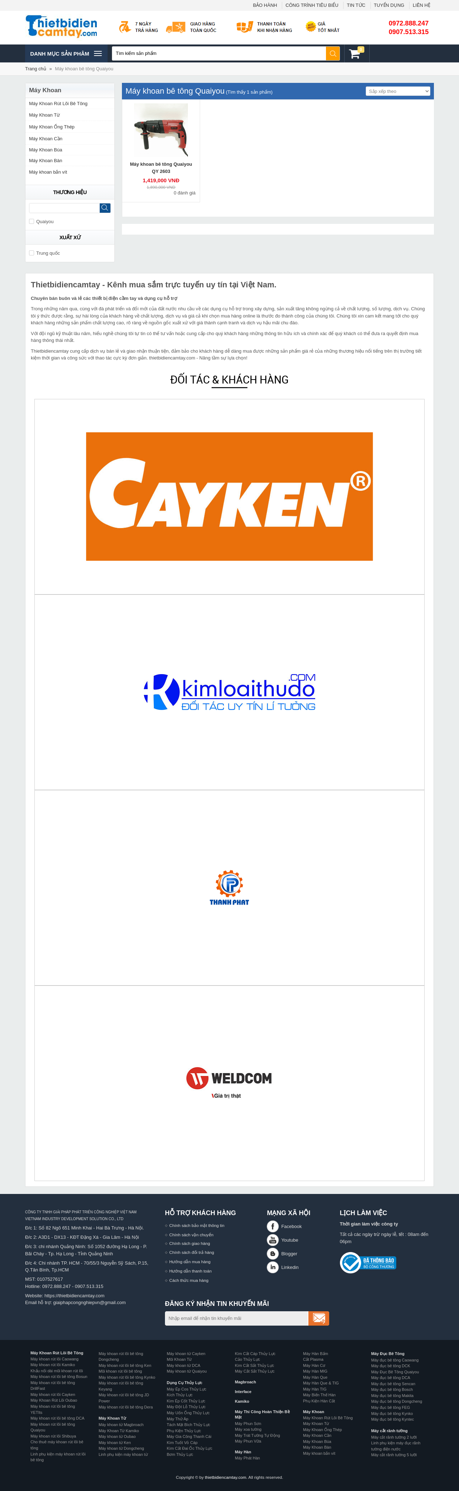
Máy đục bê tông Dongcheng (396, 1401)
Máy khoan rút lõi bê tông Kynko (127, 1377)
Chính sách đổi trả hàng (191, 1252)
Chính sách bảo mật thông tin (196, 1225)
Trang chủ (35, 68)
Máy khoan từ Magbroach (121, 1424)
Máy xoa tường (248, 1429)
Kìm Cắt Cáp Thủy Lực (255, 1353)
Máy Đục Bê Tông (387, 1353)
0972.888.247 (409, 23)
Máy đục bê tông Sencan (393, 1384)
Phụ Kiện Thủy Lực (184, 1431)
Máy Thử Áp (177, 1419)
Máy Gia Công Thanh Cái (189, 1436)
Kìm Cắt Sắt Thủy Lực (254, 1365)
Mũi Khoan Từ (179, 1359)
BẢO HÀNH (265, 5)
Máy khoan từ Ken (115, 1442)
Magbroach (245, 1382)
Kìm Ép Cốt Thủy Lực (186, 1401)
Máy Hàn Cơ (314, 1365)
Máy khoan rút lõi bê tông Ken (125, 1365)
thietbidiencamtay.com (225, 1477)
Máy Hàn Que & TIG (321, 1383)
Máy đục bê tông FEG (390, 1407)
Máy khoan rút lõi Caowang (54, 1359)
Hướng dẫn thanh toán (190, 1271)
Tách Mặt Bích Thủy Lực (188, 1424)
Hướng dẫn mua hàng (189, 1261)
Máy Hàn (243, 1452)
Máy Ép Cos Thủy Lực (186, 1389)
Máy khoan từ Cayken (186, 1353)
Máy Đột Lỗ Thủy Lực (186, 1407)
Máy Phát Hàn (247, 1458)
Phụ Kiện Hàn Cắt (319, 1401)
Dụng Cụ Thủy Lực (184, 1383)
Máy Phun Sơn (248, 1423)
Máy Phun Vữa (248, 1441)
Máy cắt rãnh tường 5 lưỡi (394, 1455)
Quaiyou (41, 221)
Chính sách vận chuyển (191, 1234)
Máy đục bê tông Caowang (394, 1360)
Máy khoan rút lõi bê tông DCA (57, 1418)
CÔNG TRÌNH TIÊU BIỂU (311, 5)
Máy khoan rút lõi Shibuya (53, 1436)
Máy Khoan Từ (44, 115)
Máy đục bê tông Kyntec (392, 1419)
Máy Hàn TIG (314, 1389)
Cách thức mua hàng (188, 1280)
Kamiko (242, 1401)
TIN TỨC (356, 5)
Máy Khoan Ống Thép (52, 127)
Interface (243, 1391)
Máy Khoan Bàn (45, 160)
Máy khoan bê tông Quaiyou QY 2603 (161, 167)
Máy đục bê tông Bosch (392, 1389)
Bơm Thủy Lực (180, 1454)
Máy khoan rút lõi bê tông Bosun (58, 1376)
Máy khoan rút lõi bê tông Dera (126, 1407)
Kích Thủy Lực (180, 1395)
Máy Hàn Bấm (315, 1353)
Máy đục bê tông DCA (390, 1377)
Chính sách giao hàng (189, 1243)
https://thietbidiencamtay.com (74, 1295)
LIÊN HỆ (421, 5)
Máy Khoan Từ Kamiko (119, 1431)
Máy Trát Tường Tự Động (257, 1435)
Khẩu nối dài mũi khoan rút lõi (56, 1371)
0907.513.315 (409, 32)
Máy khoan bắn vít (48, 172)
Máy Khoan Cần (45, 138)
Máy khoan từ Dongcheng (121, 1448)
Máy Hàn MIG (315, 1371)
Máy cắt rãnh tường (389, 1431)
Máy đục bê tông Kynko (392, 1413)
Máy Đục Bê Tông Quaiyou (395, 1372)
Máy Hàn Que (315, 1377)
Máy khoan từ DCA (183, 1365)
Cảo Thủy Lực (247, 1359)
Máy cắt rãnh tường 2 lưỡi (394, 1437)
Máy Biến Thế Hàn (319, 1395)
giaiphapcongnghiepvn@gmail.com (89, 1302)
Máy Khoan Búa (45, 149)
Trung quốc (44, 253)
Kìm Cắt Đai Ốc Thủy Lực (189, 1448)
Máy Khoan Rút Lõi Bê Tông (58, 103)
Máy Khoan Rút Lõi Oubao (53, 1400)
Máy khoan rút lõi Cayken (52, 1394)
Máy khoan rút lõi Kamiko (52, 1365)
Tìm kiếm (333, 53)
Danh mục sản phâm (66, 53)
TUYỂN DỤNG (389, 5)
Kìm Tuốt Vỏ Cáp (182, 1442)
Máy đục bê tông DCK (390, 1366)
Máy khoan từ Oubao (117, 1436)
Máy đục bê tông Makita (392, 1395)
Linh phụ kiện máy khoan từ (123, 1454)
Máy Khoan (313, 1412)
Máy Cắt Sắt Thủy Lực (255, 1371)
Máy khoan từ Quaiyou (187, 1371)
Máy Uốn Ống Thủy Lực (188, 1413)
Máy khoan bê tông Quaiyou (84, 68)
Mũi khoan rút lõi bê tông (120, 1371)
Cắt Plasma (313, 1359)
